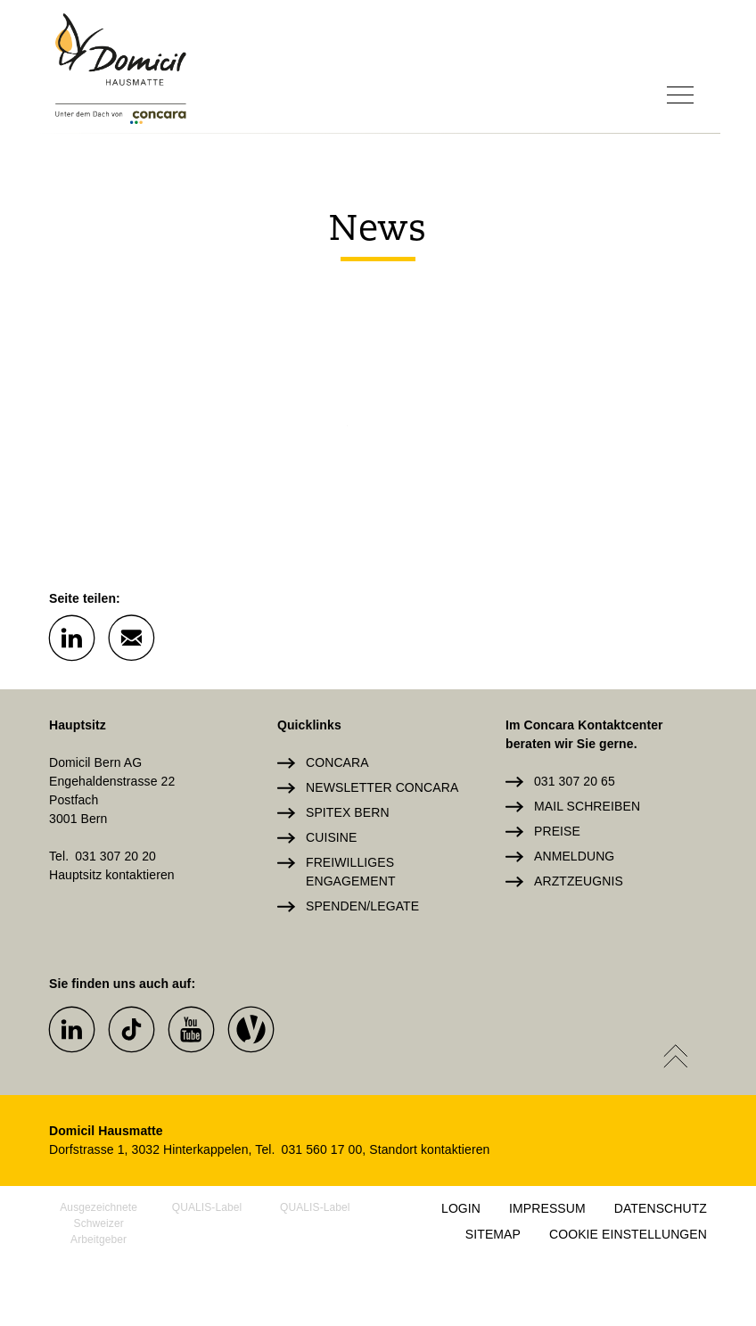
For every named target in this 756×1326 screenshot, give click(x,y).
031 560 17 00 (322, 1149)
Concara (337, 762)
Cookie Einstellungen (628, 1234)
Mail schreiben (587, 806)
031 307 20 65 (574, 781)
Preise (557, 831)
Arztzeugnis (578, 881)
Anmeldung (574, 856)
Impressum (547, 1208)
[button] (71, 636)
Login (461, 1208)
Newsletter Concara (382, 787)
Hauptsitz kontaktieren (112, 875)
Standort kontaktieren (429, 1149)
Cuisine (331, 837)
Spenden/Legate (362, 906)
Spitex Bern (348, 812)
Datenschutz (660, 1208)
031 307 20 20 (115, 856)
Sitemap (493, 1234)
